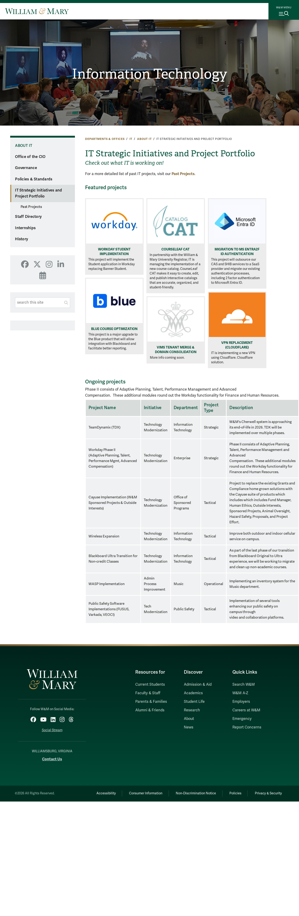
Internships (25, 228)
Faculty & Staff (147, 693)
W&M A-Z (240, 693)
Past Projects (31, 207)
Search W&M (243, 684)
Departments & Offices (105, 139)
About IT (144, 139)
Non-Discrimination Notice (195, 793)
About (189, 718)
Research (192, 710)
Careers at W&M (246, 710)
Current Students (150, 684)
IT (131, 139)
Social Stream (52, 730)
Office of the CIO (30, 156)
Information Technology (149, 74)
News (188, 727)
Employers (241, 701)
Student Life (194, 701)
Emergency (242, 718)
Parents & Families (151, 701)
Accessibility (105, 793)
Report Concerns (246, 727)
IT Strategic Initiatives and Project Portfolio (38, 193)
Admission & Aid (198, 684)
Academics (193, 693)
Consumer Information (145, 793)
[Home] (37, 11)
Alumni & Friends (149, 710)
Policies (235, 793)
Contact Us (52, 759)
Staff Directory (28, 216)
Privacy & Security (268, 793)
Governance (26, 168)
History (21, 239)
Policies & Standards (33, 179)
